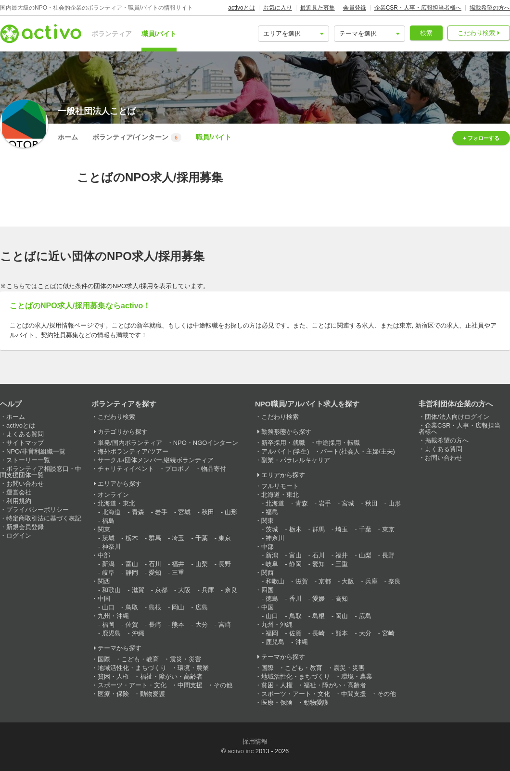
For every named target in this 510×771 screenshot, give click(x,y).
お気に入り (277, 7)
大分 (201, 624)
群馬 (155, 538)
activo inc (241, 751)
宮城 (184, 512)
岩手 (161, 512)
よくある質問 (25, 434)
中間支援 (190, 685)
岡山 (178, 607)
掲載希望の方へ (490, 7)
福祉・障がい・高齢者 (171, 676)
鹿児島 (111, 633)
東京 (224, 538)
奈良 (231, 590)
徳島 (272, 598)
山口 (108, 607)
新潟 (108, 564)
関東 (104, 529)
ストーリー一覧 (28, 460)
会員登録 (354, 7)
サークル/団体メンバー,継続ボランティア (156, 460)
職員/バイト (159, 34)
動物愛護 (152, 693)
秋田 (208, 512)
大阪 (184, 590)
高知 (341, 598)
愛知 (155, 572)
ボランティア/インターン (136, 137)
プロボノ (177, 468)
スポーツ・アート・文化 (132, 685)
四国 (267, 590)
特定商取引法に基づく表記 (43, 518)
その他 (223, 685)
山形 (231, 512)
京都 (161, 590)
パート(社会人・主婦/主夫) (357, 451)
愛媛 (318, 598)
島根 (155, 607)
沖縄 (138, 633)
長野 (224, 564)
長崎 (155, 624)
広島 (201, 607)
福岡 (108, 624)
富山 (132, 564)
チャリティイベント (126, 468)
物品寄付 (213, 468)
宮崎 (224, 624)
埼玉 (178, 538)
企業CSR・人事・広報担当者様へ (417, 7)
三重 (178, 572)
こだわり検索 (476, 33)
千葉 (201, 538)
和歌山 (111, 590)
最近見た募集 (317, 7)
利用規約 (18, 501)
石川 (155, 564)
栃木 (132, 538)
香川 (295, 598)
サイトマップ (25, 442)
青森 (138, 512)
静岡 (132, 572)
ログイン (18, 535)
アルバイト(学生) (285, 451)
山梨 (201, 564)
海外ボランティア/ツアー (133, 451)
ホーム (68, 137)
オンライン (113, 494)
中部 (104, 555)
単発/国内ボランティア (130, 442)
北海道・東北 (116, 503)
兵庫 (208, 590)
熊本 (178, 624)
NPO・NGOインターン (206, 442)
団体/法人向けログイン (457, 416)
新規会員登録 (25, 527)
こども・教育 (140, 659)
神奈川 (111, 546)
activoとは (241, 7)
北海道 (111, 512)
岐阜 (108, 572)
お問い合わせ (25, 483)
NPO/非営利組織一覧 (35, 451)
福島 (108, 520)
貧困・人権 (113, 676)
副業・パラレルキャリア (295, 460)
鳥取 (132, 607)
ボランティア (111, 34)
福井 (178, 564)
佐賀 (132, 624)
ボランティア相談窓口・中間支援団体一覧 (40, 472)
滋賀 (138, 590)
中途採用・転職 (338, 442)
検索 (426, 33)
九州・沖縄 (113, 615)
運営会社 (18, 492)
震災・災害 (185, 659)
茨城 (108, 538)
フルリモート (280, 486)
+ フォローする (481, 138)
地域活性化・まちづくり (132, 667)
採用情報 (255, 741)
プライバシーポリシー (37, 509)
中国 (104, 598)
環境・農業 (193, 667)
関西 (104, 581)
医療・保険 (113, 693)
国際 (104, 659)
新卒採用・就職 (283, 442)
